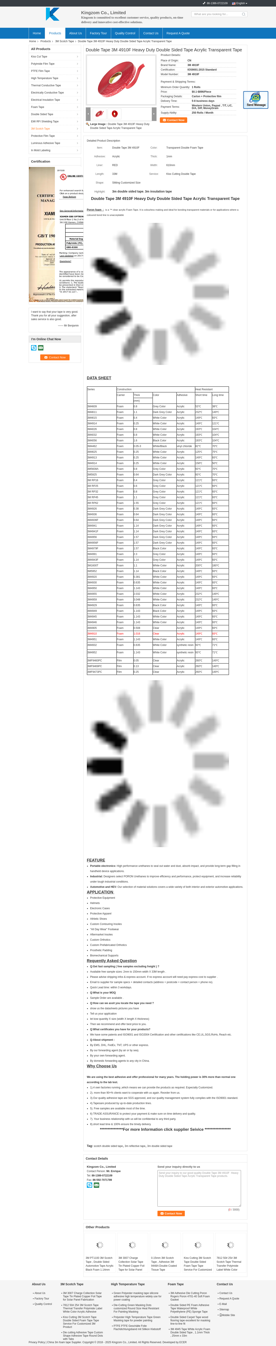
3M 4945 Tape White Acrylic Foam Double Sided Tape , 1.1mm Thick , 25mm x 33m (190, 1332)
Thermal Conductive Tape (46, 85)
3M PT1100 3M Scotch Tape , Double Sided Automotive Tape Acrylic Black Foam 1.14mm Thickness (100, 1265)
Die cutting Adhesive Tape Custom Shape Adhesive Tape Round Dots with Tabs (83, 1336)
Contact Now (175, 120)
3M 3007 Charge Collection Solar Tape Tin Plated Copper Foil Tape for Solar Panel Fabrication (131, 1265)
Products (55, 33)
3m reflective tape (135, 1146)
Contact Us (150, 33)
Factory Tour (98, 33)
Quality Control (125, 33)
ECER (183, 1342)
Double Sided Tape (42, 114)
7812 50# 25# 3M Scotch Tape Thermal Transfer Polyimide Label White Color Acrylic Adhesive (229, 1265)
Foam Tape (37, 107)
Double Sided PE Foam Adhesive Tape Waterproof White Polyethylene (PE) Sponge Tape (189, 1308)
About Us (75, 33)
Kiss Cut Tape (39, 56)
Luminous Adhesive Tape (45, 143)
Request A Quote (178, 33)
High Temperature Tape (44, 78)
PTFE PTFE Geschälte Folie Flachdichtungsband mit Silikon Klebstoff (137, 1327)
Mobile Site (227, 1315)
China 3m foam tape (59, 1342)
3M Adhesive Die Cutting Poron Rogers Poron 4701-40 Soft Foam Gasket (190, 1296)
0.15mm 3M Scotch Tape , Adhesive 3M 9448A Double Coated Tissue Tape (164, 1263)
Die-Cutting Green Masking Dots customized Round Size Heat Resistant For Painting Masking (136, 1308)
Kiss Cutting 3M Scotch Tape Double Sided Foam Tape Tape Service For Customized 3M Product (198, 1265)
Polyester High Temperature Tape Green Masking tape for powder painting (137, 1319)
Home (37, 33)
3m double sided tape (159, 1146)
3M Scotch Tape (64, 41)
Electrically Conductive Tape (47, 92)
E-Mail (223, 1304)
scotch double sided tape (108, 1146)
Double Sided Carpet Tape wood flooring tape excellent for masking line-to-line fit (190, 1320)
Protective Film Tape (43, 135)
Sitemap (224, 1309)
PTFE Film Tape (40, 71)
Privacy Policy (37, 1342)
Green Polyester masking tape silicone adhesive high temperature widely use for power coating (137, 1296)
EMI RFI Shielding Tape (45, 121)
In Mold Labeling (40, 150)
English (240, 3)
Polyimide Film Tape (42, 63)
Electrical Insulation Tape (45, 99)
